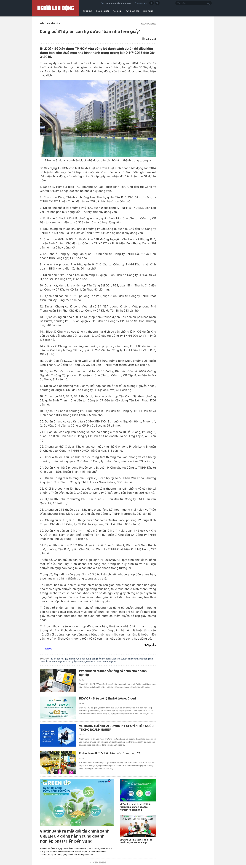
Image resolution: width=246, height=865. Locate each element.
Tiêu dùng (87, 11)
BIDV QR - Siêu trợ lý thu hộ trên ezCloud (107, 698)
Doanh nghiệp (102, 11)
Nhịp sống (148, 11)
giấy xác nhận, (79, 661)
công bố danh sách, (102, 658)
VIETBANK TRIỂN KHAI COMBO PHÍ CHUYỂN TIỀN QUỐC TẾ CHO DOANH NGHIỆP (116, 728)
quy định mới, (71, 658)
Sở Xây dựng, (85, 658)
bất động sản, (146, 658)
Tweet (48, 648)
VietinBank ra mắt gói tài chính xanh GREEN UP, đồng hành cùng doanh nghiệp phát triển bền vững (75, 836)
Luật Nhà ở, (117, 658)
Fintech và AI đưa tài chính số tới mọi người (110, 753)
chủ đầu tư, (46, 661)
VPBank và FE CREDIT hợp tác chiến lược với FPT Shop (136, 841)
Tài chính (117, 11)
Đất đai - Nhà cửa (50, 23)
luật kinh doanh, (131, 658)
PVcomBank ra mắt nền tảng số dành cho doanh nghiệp (113, 673)
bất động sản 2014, (62, 661)
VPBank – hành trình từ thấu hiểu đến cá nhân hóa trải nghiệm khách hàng (135, 807)
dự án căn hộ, (57, 658)
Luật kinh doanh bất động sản (101, 661)
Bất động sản (132, 11)
